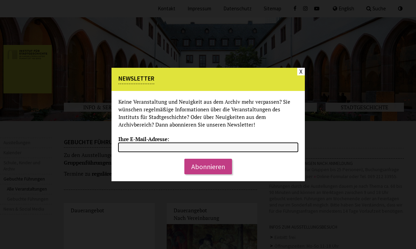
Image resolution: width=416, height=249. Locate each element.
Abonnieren (208, 166)
